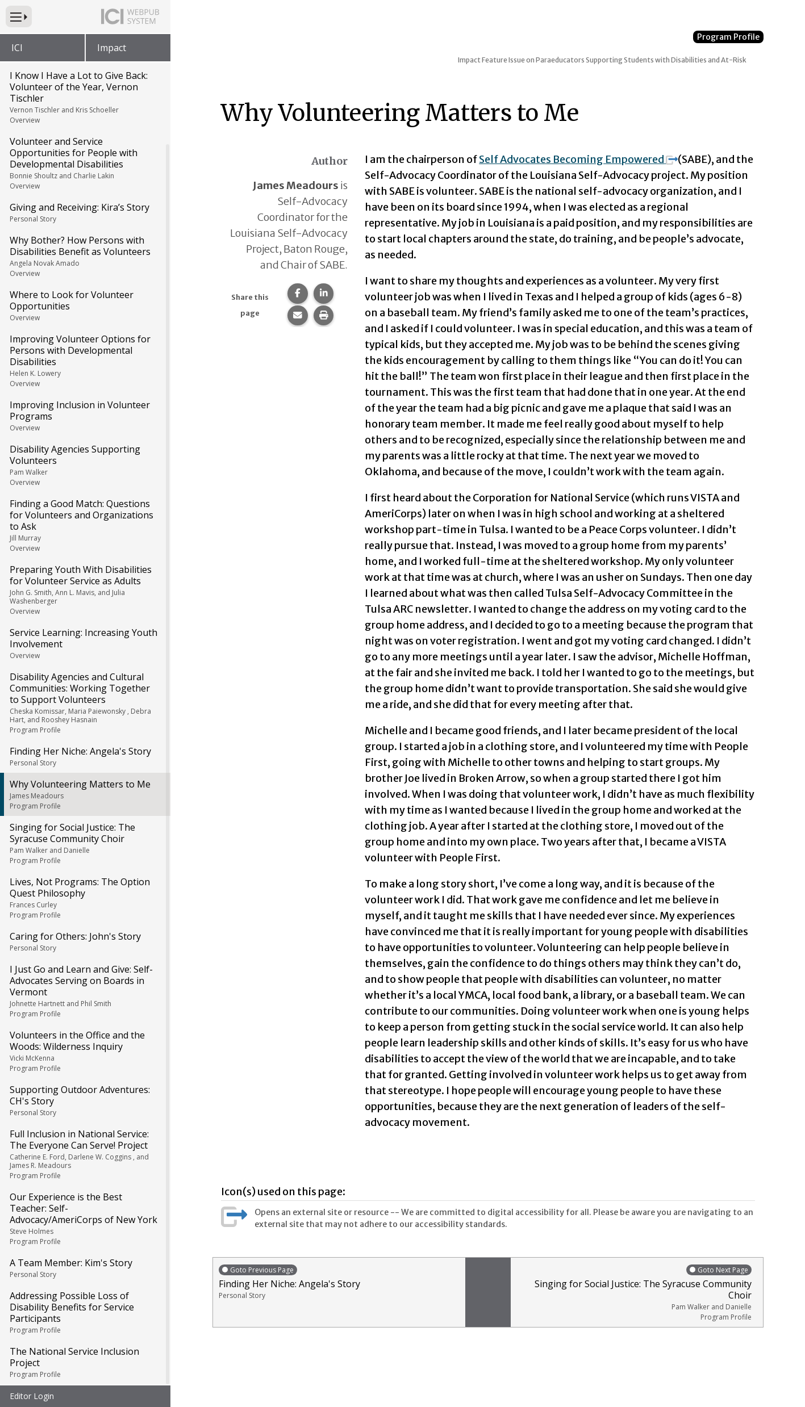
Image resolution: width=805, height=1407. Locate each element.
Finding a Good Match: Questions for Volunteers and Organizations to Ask (84, 526)
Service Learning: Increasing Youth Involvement (84, 644)
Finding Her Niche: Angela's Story (84, 757)
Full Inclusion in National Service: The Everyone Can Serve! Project (84, 1155)
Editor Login (32, 1396)
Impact (111, 47)
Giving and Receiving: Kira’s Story (84, 213)
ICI (17, 47)
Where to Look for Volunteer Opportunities (84, 307)
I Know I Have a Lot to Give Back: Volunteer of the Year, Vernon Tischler (84, 98)
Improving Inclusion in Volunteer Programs (84, 417)
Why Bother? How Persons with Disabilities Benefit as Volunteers (84, 257)
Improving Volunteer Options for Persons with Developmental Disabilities (84, 362)
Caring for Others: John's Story (84, 942)
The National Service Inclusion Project (84, 1363)
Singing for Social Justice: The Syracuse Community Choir (84, 844)
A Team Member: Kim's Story (84, 1269)
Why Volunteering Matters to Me (84, 795)
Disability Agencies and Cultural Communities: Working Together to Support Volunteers (84, 704)
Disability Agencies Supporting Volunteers (84, 466)
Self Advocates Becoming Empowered (578, 159)
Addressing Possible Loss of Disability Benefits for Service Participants (84, 1313)
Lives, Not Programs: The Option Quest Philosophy (84, 899)
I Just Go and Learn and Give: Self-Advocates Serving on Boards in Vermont (84, 992)
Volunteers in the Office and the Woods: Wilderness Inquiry (84, 1052)
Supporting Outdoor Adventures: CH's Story (84, 1101)
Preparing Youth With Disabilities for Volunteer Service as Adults (84, 590)
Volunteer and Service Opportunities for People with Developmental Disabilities (84, 164)
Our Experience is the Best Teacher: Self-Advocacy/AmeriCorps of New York (84, 1219)
